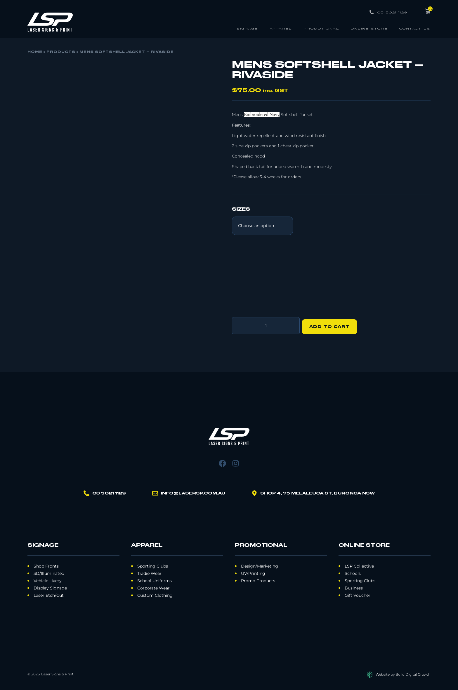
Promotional (321, 28)
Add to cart (331, 324)
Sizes (241, 209)
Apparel (281, 28)
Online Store (369, 28)
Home (34, 52)
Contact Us (415, 28)
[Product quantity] (266, 324)
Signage (247, 28)
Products (60, 52)
